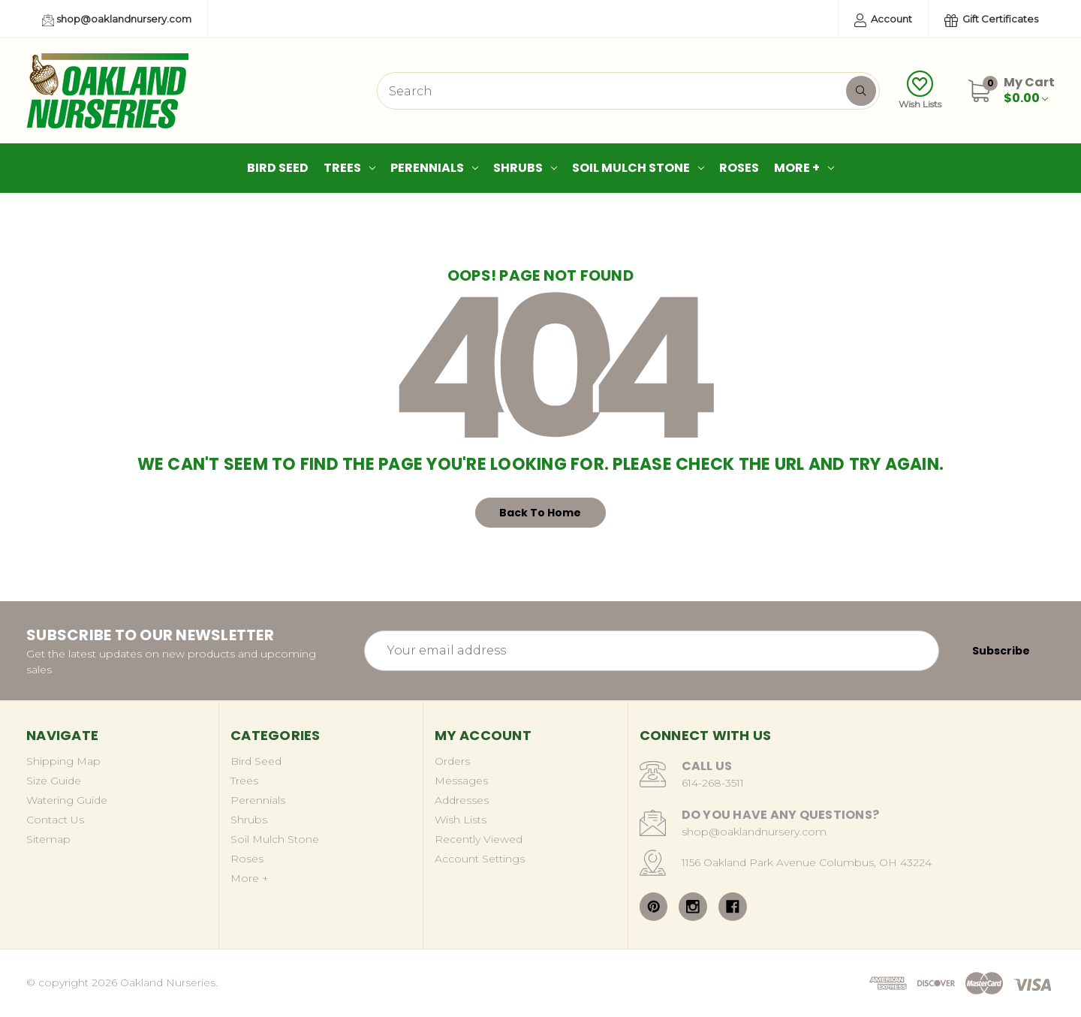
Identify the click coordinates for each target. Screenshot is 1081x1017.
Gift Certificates (991, 20)
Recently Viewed (478, 839)
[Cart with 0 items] (1029, 90)
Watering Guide (66, 800)
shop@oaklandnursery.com (116, 19)
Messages (461, 780)
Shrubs (525, 167)
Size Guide (53, 780)
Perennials (434, 167)
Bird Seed (278, 167)
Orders (452, 761)
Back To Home (540, 512)
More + (804, 167)
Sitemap (48, 839)
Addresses (462, 800)
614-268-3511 (713, 783)
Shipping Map (63, 761)
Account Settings (480, 858)
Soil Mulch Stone (638, 167)
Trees (349, 167)
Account (883, 20)
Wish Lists (920, 90)
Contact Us (55, 819)
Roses (739, 167)
